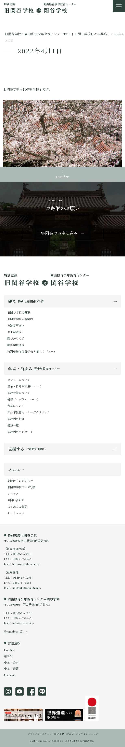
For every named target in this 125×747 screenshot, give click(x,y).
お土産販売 (14, 332)
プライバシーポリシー (39, 734)
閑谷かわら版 (15, 338)
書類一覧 (13, 425)
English (9, 650)
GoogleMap (11, 631)
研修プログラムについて (23, 399)
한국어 (8, 656)
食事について (15, 406)
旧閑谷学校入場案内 (20, 319)
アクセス (13, 494)
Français (9, 675)
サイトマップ (15, 513)
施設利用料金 (15, 419)
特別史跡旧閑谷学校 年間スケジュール (32, 351)
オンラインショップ (87, 734)
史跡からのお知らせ (20, 481)
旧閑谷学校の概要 (18, 312)
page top (62, 176)
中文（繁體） (12, 668)
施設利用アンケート (20, 432)
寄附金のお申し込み (59, 233)
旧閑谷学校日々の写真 (21, 487)
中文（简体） (12, 662)
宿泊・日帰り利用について (24, 386)
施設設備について (18, 393)
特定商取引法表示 (64, 734)
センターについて (18, 380)
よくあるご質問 (17, 507)
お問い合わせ (15, 500)
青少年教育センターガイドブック (28, 412)
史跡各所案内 (15, 325)
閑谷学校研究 (15, 345)
